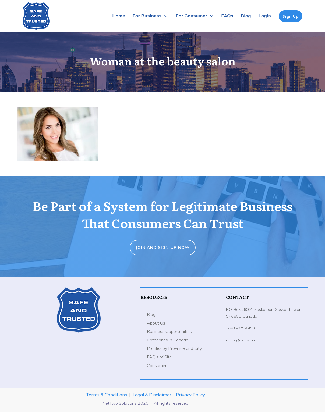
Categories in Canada (167, 340)
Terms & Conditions (106, 394)
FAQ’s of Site (159, 357)
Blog (151, 314)
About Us (156, 323)
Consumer (157, 365)
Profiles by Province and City (174, 348)
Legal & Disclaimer (152, 394)
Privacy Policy (190, 394)
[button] (57, 134)
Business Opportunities (169, 331)
